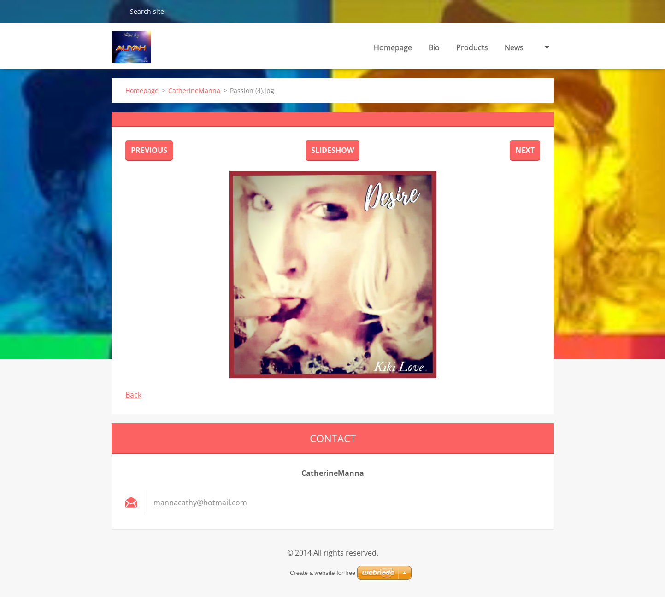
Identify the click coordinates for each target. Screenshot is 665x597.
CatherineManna (194, 90)
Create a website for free (322, 572)
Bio (434, 47)
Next (525, 150)
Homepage (393, 47)
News (514, 47)
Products (472, 47)
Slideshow (332, 150)
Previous (149, 150)
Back (133, 395)
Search (117, 11)
